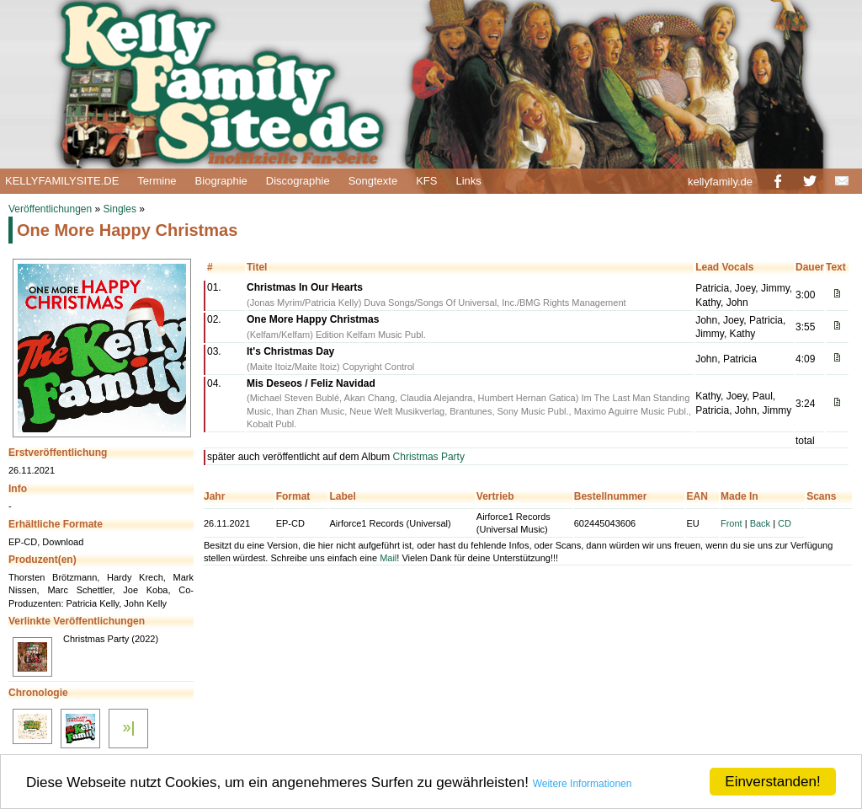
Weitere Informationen (582, 784)
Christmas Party (429, 457)
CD (784, 523)
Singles (120, 209)
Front (731, 523)
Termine (156, 180)
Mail (388, 558)
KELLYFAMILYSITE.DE (62, 180)
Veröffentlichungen (50, 209)
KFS (426, 180)
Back (760, 523)
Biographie (221, 180)
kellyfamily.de (720, 181)
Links (468, 180)
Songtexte (373, 180)
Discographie (298, 180)
